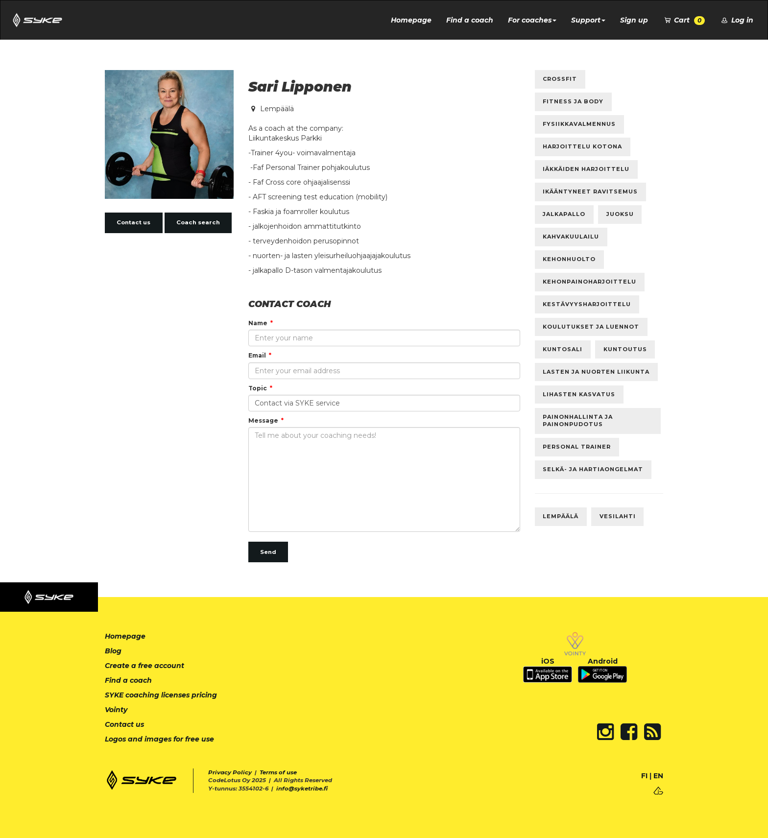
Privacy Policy (230, 772)
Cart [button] (684, 20)
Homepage (411, 20)
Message (263, 420)
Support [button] (588, 20)
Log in (736, 20)
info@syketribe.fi (302, 788)
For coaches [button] (532, 20)
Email (257, 355)
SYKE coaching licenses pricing (161, 695)
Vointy (116, 709)
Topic (257, 388)
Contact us (133, 222)
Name (257, 323)
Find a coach (469, 20)
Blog (113, 650)
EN (658, 775)
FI (644, 775)
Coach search (198, 222)
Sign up (634, 20)
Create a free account (144, 665)
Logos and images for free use (159, 739)
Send (268, 552)
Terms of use (278, 772)
